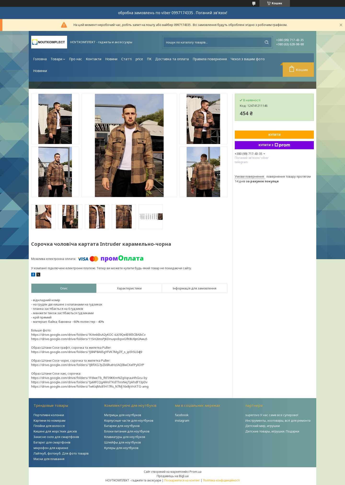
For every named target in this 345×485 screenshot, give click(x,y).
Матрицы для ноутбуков (122, 415)
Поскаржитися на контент (182, 480)
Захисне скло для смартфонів (56, 437)
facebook (182, 415)
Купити (274, 135)
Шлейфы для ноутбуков (122, 442)
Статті (126, 59)
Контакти (93, 59)
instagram (182, 420)
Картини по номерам (49, 420)
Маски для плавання (49, 459)
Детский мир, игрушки (262, 426)
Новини (111, 59)
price (139, 59)
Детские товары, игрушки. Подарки (272, 431)
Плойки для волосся (49, 426)
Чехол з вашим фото (248, 59)
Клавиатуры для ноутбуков (124, 437)
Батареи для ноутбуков (122, 426)
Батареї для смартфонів (52, 442)
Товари (56, 59)
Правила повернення (210, 59)
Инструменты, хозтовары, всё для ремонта (277, 420)
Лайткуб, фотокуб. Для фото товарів (61, 453)
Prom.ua (195, 471)
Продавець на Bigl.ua (173, 476)
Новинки (40, 70)
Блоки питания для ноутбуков (127, 431)
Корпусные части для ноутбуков (128, 420)
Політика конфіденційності (221, 480)
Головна (40, 59)
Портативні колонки (49, 415)
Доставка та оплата (172, 59)
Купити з (274, 145)
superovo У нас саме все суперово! (271, 415)
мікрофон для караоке (51, 448)
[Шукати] (266, 42)
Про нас (75, 59)
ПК (149, 59)
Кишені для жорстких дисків (55, 431)
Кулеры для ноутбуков (121, 448)
